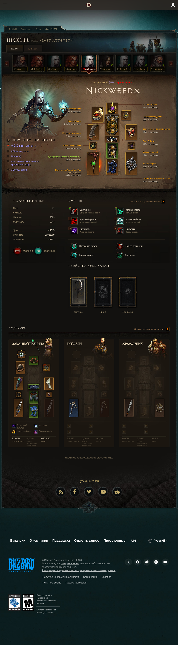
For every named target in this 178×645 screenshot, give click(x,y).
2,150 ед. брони (17, 169)
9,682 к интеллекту (22, 146)
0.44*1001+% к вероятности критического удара (23, 163)
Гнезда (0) (14, 156)
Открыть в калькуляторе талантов (147, 201)
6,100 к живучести (18, 151)
